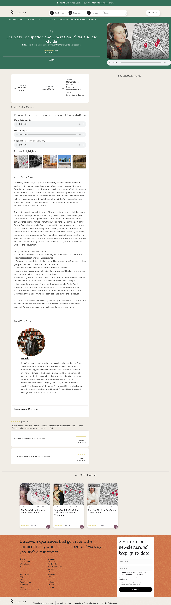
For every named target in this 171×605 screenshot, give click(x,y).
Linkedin (51, 585)
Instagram (52, 582)
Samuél (25, 358)
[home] (20, 15)
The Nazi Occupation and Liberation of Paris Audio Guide (51, 39)
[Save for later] (47, 485)
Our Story (51, 561)
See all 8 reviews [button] (51, 53)
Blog (21, 577)
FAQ (51, 428)
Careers (51, 569)
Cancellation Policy (64, 603)
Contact (23, 587)
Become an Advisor (26, 585)
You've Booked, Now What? (29, 590)
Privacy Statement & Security (43, 603)
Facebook (51, 577)
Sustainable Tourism (55, 566)
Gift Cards (23, 566)
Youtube (51, 587)
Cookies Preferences (109, 603)
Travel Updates (25, 582)
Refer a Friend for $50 (27, 561)
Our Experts (52, 564)
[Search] (115, 13)
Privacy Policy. (123, 579)
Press (50, 572)
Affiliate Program (26, 564)
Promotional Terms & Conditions (86, 603)
